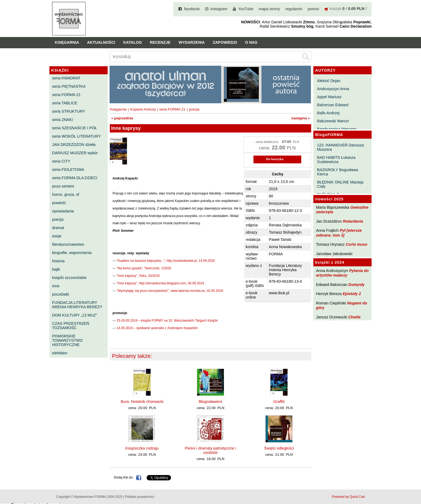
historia (58, 261)
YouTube (245, 9)
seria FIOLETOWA (68, 169)
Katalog (132, 42)
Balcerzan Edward (333, 105)
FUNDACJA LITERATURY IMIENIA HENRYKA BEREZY (77, 304)
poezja (57, 219)
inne (55, 286)
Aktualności (101, 42)
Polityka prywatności (139, 497)
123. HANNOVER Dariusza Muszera (340, 147)
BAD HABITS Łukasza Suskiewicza (336, 159)
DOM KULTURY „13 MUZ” (74, 315)
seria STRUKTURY (68, 111)
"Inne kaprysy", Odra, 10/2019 (138, 276)
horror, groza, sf (65, 194)
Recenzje (160, 42)
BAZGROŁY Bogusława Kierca (337, 172)
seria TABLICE (64, 103)
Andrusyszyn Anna (333, 89)
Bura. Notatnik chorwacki (142, 401)
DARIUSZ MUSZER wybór (75, 153)
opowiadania (63, 211)
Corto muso (356, 244)
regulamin (293, 9)
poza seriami (63, 186)
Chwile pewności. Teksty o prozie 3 (341, 319)
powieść (59, 203)
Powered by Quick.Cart (348, 497)
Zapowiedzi (225, 42)
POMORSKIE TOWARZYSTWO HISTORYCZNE (67, 340)
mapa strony (269, 9)
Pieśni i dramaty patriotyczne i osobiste (210, 450)
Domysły (357, 284)
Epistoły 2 (352, 294)
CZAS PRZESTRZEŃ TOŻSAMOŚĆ (70, 325)
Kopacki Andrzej (143, 109)
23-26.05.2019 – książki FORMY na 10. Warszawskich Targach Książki (167, 320)
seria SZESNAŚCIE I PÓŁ (74, 128)
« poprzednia (122, 118)
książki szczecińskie (69, 277)
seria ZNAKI (62, 119)
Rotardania (353, 221)
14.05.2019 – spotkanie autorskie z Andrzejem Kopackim (157, 328)
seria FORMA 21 (66, 95)
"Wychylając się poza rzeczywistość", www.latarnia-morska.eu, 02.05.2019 (170, 291)
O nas (251, 42)
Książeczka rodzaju (142, 448)
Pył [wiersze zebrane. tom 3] (339, 232)
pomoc (313, 9)
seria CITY (61, 161)
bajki (56, 269)
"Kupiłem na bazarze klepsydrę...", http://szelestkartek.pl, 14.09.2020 (166, 261)
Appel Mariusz (329, 97)
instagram (218, 9)
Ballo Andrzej (328, 113)
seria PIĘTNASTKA (69, 86)
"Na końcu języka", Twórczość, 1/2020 (144, 268)
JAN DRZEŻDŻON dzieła (74, 144)
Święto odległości (279, 448)
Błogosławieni (210, 401)
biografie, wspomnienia (72, 253)
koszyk (335, 8)
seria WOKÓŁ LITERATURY (76, 136)
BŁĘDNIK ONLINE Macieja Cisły (340, 184)
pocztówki (60, 294)
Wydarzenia (192, 42)
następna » (300, 118)
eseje (56, 236)
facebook (191, 9)
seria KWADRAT (66, 78)
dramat (58, 228)
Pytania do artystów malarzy (342, 272)
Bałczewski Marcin (333, 121)
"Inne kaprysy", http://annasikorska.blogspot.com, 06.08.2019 (160, 283)
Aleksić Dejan (328, 81)
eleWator (59, 353)
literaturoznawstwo (68, 244)
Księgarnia (67, 42)
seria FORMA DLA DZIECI (74, 178)
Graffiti (279, 401)
